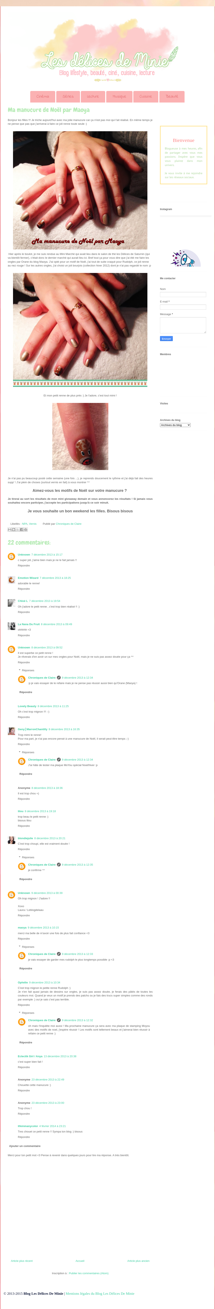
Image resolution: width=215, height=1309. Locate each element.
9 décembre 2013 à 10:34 (44, 982)
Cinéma (43, 97)
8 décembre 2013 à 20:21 (49, 838)
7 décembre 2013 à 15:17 (47, 554)
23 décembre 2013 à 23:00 (47, 1102)
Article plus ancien (138, 1260)
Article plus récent (22, 1260)
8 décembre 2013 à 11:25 (53, 706)
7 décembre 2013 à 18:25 (55, 577)
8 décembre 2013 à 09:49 (56, 624)
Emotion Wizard (28, 577)
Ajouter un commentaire (25, 1146)
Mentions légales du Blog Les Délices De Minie (100, 1294)
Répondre (24, 565)
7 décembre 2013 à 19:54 (44, 601)
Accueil (80, 1260)
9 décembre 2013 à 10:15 (43, 927)
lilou (21, 811)
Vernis (33, 523)
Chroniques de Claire (42, 677)
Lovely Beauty (27, 706)
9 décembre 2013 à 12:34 (77, 677)
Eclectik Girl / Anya (30, 1056)
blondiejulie (25, 838)
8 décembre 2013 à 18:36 (47, 788)
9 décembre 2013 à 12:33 (77, 954)
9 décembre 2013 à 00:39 (47, 893)
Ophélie (23, 982)
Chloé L (23, 601)
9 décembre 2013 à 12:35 (77, 864)
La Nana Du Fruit (29, 624)
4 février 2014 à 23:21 (52, 1126)
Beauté (172, 97)
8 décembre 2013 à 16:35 (64, 729)
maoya (22, 927)
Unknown (24, 554)
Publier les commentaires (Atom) (89, 1273)
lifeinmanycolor (28, 1126)
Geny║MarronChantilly (32, 729)
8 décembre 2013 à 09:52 (47, 647)
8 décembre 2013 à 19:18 (40, 811)
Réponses (28, 670)
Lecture (93, 97)
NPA (25, 523)
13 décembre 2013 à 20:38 (60, 1056)
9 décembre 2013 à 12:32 (77, 1020)
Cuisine (146, 97)
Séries (68, 97)
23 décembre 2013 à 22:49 (47, 1079)
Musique (119, 97)
